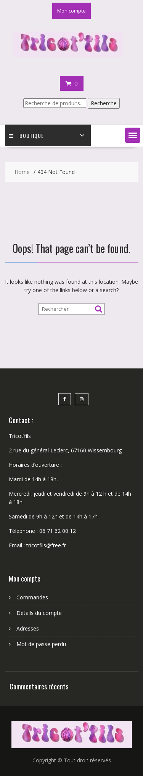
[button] (132, 135)
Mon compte (71, 10)
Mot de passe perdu (41, 644)
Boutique (26, 135)
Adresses (27, 628)
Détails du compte (39, 612)
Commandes (32, 597)
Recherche (104, 103)
